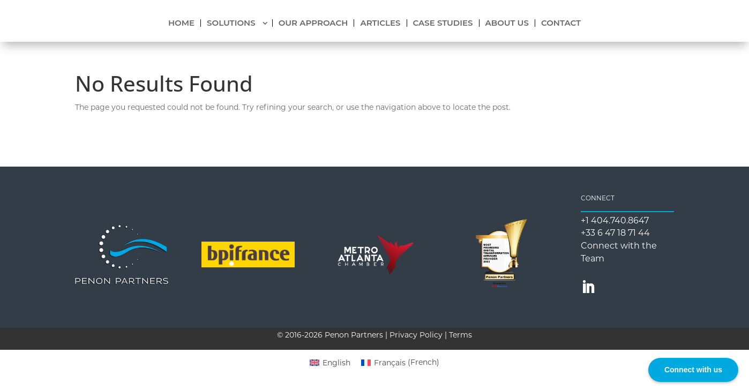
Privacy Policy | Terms (431, 335)
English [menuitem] (336, 363)
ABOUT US (507, 23)
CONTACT (561, 23)
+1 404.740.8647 (615, 220)
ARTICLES (380, 23)
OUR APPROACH (313, 23)
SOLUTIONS (231, 23)
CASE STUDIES (443, 23)
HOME (181, 23)
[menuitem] (330, 362)
